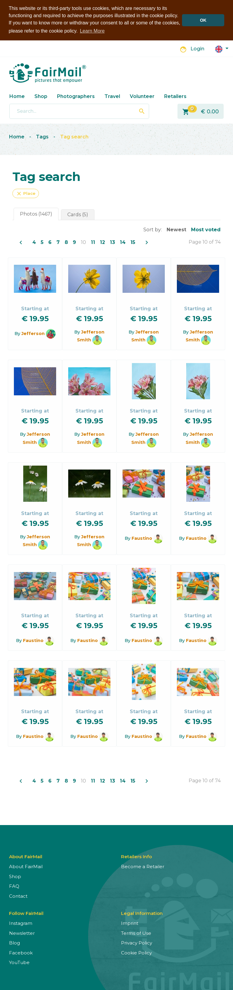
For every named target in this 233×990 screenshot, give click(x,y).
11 (93, 242)
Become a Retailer (142, 866)
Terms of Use (136, 933)
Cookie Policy (136, 952)
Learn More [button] (92, 30)
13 (112, 242)
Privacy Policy (136, 942)
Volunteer (142, 96)
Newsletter (22, 933)
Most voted (206, 229)
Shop (40, 96)
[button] (221, 48)
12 (102, 242)
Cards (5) (77, 214)
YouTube (19, 962)
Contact (18, 896)
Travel (112, 96)
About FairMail (26, 866)
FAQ (14, 886)
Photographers (76, 96)
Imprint (129, 923)
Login (197, 48)
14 (123, 242)
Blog (14, 942)
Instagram (20, 923)
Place (25, 193)
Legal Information (142, 913)
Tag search (74, 136)
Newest (176, 229)
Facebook (21, 952)
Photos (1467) (36, 214)
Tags (42, 136)
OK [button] (203, 20)
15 (132, 242)
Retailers (175, 96)
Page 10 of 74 (205, 242)
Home (17, 96)
